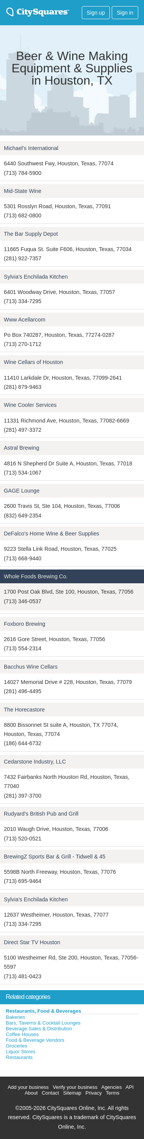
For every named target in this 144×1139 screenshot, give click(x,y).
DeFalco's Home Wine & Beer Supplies (51, 533)
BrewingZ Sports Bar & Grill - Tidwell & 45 (55, 856)
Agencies (111, 1087)
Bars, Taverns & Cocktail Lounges (43, 1023)
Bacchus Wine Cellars (31, 667)
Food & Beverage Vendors (35, 1040)
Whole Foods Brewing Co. (36, 576)
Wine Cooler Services (30, 405)
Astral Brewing (21, 448)
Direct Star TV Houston (32, 942)
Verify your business (75, 1087)
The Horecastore (24, 710)
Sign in (125, 13)
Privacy (93, 1093)
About (31, 1093)
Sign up (96, 13)
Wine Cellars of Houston (33, 362)
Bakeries (15, 1017)
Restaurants (19, 1057)
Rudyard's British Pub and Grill (41, 814)
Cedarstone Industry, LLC (35, 762)
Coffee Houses (22, 1034)
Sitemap (72, 1093)
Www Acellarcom (24, 320)
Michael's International (31, 148)
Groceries (16, 1046)
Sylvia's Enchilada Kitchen (36, 277)
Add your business (28, 1087)
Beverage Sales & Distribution (39, 1028)
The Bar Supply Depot (31, 234)
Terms (112, 1093)
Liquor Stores (20, 1051)
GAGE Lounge (22, 491)
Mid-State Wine (22, 191)
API (130, 1087)
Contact (50, 1093)
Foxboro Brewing (24, 624)
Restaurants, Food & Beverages (43, 1011)
